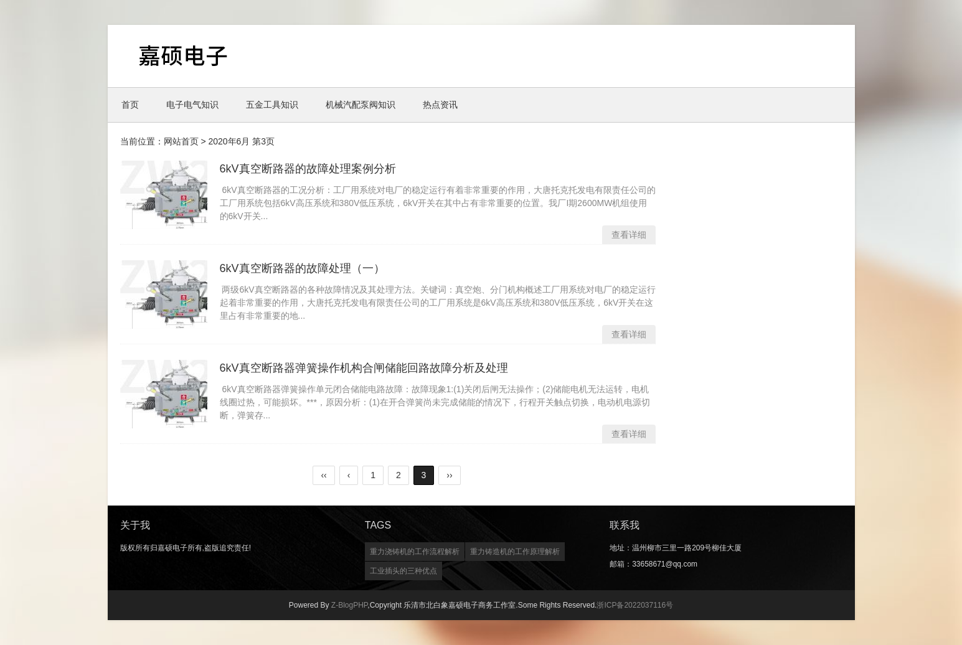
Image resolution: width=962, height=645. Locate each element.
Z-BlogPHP (349, 605)
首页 (130, 105)
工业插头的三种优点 (403, 571)
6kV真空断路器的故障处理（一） (302, 268)
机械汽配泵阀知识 (360, 105)
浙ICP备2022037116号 (635, 605)
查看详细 (628, 235)
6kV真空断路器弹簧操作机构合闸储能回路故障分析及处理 (364, 368)
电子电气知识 (192, 105)
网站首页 (181, 141)
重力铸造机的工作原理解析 (515, 551)
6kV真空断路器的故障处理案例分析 (308, 168)
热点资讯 (440, 105)
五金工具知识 (272, 105)
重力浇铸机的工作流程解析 (415, 551)
